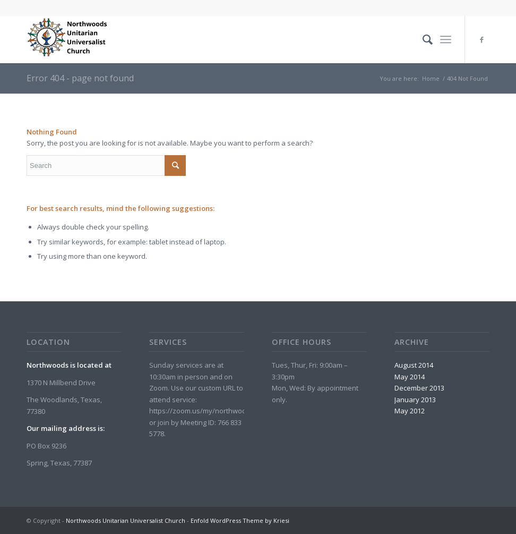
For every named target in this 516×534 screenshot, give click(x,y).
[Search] (422, 39)
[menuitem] (422, 39)
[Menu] (445, 39)
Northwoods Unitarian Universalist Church (125, 520)
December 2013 (419, 388)
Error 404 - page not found (80, 78)
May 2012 (409, 411)
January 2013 (415, 399)
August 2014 (413, 365)
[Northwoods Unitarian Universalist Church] (69, 39)
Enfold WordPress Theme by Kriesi (240, 520)
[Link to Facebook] (481, 39)
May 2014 (409, 377)
